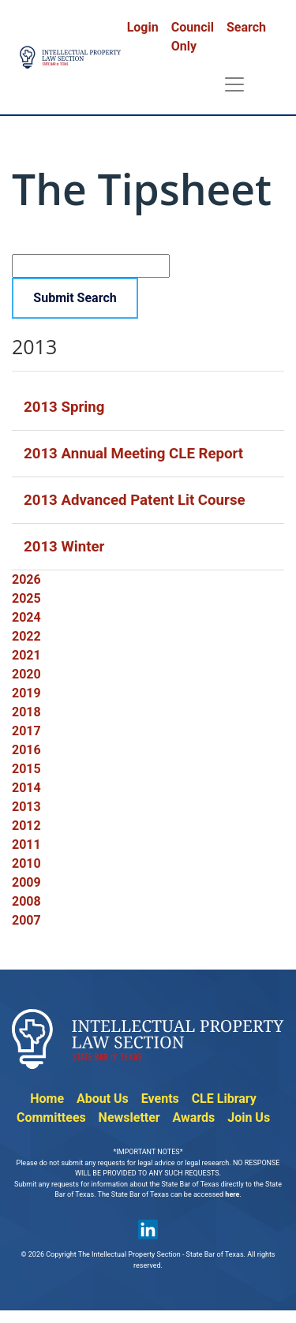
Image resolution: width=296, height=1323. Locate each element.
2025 (26, 598)
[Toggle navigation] (234, 84)
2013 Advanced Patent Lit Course (134, 500)
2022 (26, 636)
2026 (26, 579)
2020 (26, 674)
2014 (26, 787)
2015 (26, 768)
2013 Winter (64, 546)
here (232, 1194)
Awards (194, 1117)
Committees (51, 1117)
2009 (26, 882)
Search (246, 27)
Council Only (192, 37)
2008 (26, 901)
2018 (26, 711)
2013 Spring (64, 407)
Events (160, 1098)
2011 (26, 844)
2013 (26, 806)
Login (143, 27)
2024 (26, 617)
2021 (26, 655)
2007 (26, 920)
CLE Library (224, 1098)
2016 (26, 749)
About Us (103, 1098)
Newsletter (129, 1117)
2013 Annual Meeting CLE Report (133, 453)
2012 (26, 825)
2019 (26, 693)
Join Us (248, 1117)
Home (47, 1098)
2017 (26, 730)
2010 (26, 863)
